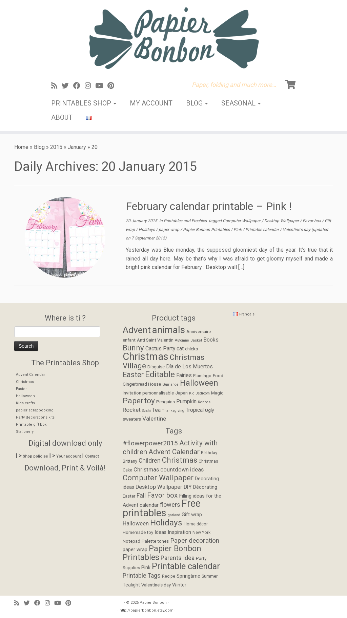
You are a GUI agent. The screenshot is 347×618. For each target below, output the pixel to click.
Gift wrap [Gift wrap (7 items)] (192, 514)
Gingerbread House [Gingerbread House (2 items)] (142, 384)
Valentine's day (297, 229)
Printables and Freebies (186, 220)
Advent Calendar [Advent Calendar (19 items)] (174, 452)
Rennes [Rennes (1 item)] (204, 402)
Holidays (147, 229)
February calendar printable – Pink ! (209, 206)
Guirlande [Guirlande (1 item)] (170, 384)
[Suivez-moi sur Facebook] (79, 86)
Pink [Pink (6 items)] (145, 568)
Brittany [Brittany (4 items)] (130, 461)
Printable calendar (262, 229)
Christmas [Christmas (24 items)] (179, 460)
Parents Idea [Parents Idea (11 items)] (178, 558)
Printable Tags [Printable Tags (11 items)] (142, 575)
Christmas (25, 382)
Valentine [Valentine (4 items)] (154, 418)
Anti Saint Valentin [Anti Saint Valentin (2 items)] (155, 340)
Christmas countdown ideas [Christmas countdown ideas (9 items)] (169, 469)
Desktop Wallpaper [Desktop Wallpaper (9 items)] (159, 487)
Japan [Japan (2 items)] (181, 392)
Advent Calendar (30, 374)
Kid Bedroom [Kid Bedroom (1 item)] (199, 393)
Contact (92, 456)
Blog (197, 103)
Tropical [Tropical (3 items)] (195, 410)
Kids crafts (25, 403)
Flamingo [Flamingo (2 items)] (202, 375)
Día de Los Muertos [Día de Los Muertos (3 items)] (189, 367)
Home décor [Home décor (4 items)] (196, 524)
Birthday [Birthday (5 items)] (209, 452)
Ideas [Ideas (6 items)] (160, 532)
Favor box (312, 220)
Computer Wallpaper (242, 220)
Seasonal (241, 103)
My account (151, 103)
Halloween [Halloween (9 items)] (136, 523)
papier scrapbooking (35, 410)
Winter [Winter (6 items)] (179, 585)
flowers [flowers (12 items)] (170, 504)
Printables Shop (83, 103)
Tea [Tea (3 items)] (156, 410)
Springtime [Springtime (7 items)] (188, 576)
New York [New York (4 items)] (201, 532)
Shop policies (35, 456)
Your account (68, 456)
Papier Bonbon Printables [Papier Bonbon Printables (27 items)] (162, 553)
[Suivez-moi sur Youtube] (101, 86)
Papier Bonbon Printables (207, 229)
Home (21, 147)
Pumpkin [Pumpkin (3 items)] (186, 402)
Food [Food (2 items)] (218, 375)
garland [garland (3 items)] (174, 515)
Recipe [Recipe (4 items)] (168, 576)
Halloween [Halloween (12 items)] (199, 383)
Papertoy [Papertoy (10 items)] (139, 400)
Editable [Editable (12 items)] (160, 374)
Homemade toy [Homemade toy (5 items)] (138, 532)
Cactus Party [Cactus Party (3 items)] (160, 349)
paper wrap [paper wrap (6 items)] (135, 550)
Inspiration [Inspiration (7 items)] (179, 532)
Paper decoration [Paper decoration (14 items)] (194, 540)
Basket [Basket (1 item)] (196, 340)
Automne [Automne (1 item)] (182, 340)
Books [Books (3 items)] (211, 340)
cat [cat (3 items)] (180, 349)
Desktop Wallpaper (282, 220)
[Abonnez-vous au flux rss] (56, 86)
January (77, 147)
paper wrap (169, 229)
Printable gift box (31, 424)
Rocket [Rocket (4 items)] (132, 409)
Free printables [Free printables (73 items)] (162, 508)
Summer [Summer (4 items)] (210, 576)
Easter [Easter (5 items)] (129, 496)
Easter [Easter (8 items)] (133, 374)
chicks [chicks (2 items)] (191, 348)
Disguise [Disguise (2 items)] (156, 366)
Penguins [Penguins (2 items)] (165, 401)
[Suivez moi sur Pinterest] (113, 86)
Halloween (25, 396)
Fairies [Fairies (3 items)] (184, 375)
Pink (238, 229)
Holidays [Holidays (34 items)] (166, 522)
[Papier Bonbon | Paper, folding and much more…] (173, 38)
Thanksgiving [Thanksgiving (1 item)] (173, 410)
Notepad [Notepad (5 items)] (131, 541)
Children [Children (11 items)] (150, 460)
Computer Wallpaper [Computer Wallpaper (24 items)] (158, 477)
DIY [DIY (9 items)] (188, 487)
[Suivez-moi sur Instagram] (90, 86)
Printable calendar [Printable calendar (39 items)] (186, 566)
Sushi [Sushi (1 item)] (146, 410)
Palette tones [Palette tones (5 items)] (155, 541)
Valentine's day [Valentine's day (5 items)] (156, 584)
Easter (21, 389)
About (62, 117)
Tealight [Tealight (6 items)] (131, 585)
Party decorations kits (35, 417)
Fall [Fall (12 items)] (141, 495)
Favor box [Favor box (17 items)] (162, 495)
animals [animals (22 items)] (168, 329)
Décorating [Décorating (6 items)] (205, 487)
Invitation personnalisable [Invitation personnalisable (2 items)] (148, 392)
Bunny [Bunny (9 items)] (133, 347)
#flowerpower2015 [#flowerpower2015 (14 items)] (150, 443)
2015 (56, 147)
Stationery (25, 431)
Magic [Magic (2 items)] (217, 392)
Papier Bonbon (153, 602)
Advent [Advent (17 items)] (137, 330)
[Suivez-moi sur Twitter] (67, 86)
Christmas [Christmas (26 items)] (145, 356)
